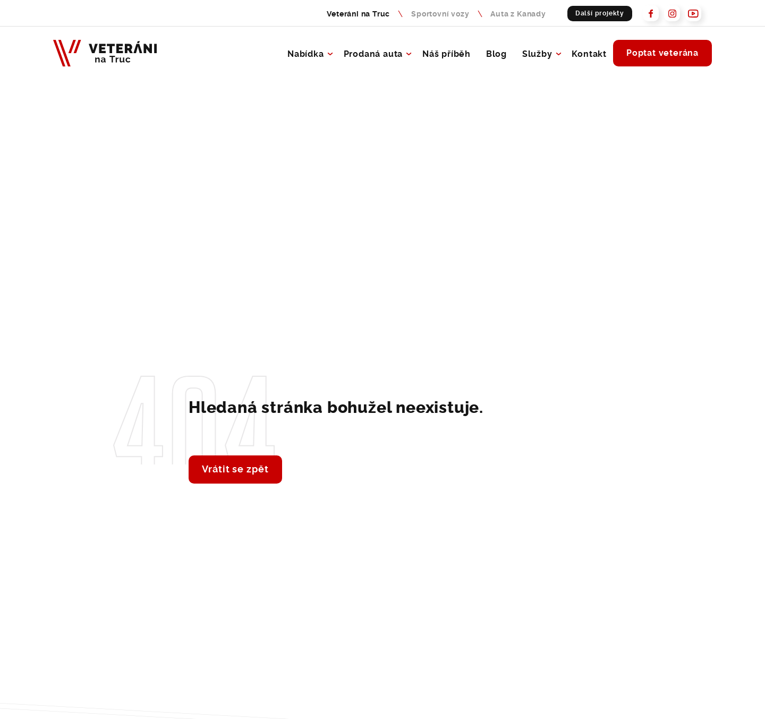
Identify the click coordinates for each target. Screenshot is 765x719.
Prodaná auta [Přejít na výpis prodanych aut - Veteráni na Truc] (373, 53)
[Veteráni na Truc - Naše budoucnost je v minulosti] (105, 53)
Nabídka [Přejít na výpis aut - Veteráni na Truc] (305, 53)
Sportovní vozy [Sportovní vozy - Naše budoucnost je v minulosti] (440, 13)
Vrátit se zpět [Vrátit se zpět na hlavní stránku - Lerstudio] (235, 468)
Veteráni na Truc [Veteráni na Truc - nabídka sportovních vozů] (358, 13)
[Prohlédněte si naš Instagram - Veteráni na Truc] (672, 13)
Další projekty (599, 12)
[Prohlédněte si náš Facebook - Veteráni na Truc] (651, 13)
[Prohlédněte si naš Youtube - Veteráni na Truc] (693, 13)
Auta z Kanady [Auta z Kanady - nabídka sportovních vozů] (518, 13)
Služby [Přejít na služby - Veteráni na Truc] (537, 53)
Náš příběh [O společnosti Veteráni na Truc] (446, 53)
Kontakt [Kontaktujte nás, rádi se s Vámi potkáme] (589, 53)
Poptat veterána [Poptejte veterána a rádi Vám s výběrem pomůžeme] (662, 52)
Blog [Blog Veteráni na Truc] (496, 53)
